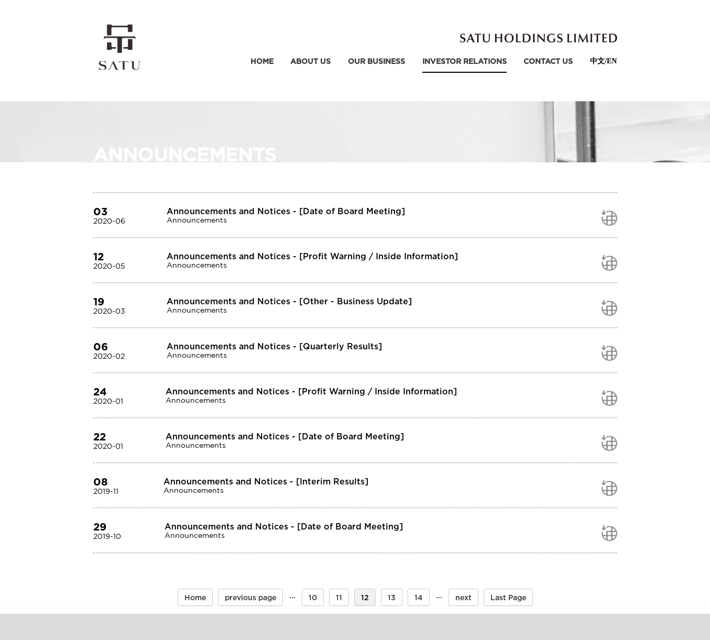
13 (392, 597)
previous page (250, 597)
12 (365, 597)
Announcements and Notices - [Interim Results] (265, 481)
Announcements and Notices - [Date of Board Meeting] (286, 211)
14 (418, 597)
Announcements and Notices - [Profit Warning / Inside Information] (312, 256)
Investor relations (464, 61)
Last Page (508, 597)
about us (310, 61)
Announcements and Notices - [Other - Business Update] (289, 301)
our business (376, 61)
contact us (548, 61)
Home (262, 61)
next (463, 597)
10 (313, 597)
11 (339, 597)
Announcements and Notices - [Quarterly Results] (274, 346)
